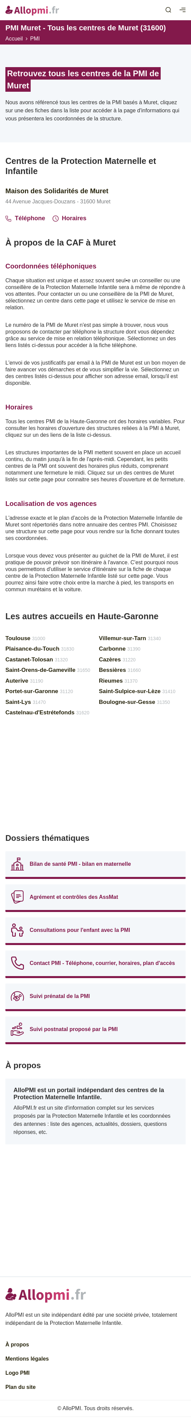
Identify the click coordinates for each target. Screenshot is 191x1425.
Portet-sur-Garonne (39, 691)
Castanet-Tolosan (36, 659)
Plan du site (20, 1387)
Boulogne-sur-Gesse (134, 702)
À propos (17, 1344)
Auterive (24, 681)
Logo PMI (17, 1373)
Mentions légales (27, 1359)
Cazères (117, 659)
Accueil (14, 38)
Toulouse (25, 638)
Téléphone (25, 218)
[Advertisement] (95, 778)
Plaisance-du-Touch (39, 649)
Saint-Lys (25, 702)
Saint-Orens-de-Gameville (47, 670)
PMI (35, 38)
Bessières (120, 670)
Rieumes (118, 681)
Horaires (70, 218)
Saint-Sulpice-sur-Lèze (137, 691)
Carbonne (119, 649)
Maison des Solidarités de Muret (56, 191)
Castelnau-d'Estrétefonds (47, 712)
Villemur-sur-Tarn (130, 638)
